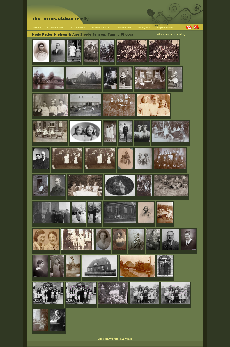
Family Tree (144, 27)
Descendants (125, 27)
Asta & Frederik (55, 27)
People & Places (164, 27)
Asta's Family (78, 27)
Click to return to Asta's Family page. (115, 339)
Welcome (37, 27)
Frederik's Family (100, 27)
